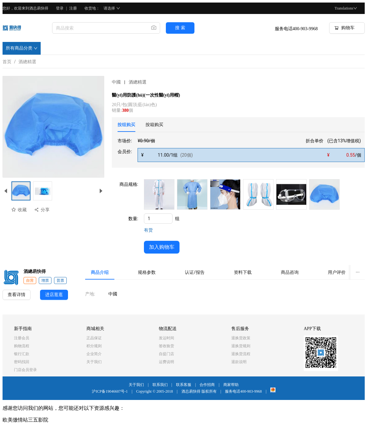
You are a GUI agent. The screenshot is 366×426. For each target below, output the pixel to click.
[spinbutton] (158, 218)
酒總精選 (27, 60)
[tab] (126, 124)
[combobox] (99, 28)
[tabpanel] (241, 149)
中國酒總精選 (129, 82)
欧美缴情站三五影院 (25, 420)
